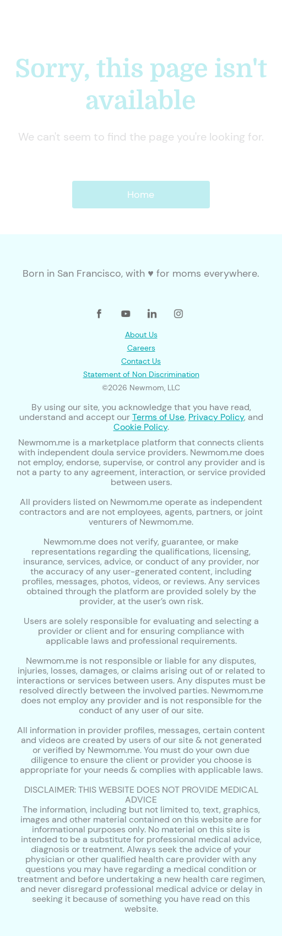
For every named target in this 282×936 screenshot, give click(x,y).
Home (140, 194)
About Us (141, 335)
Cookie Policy (140, 427)
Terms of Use (158, 417)
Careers (141, 348)
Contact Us (141, 361)
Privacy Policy (216, 417)
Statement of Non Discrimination (141, 374)
